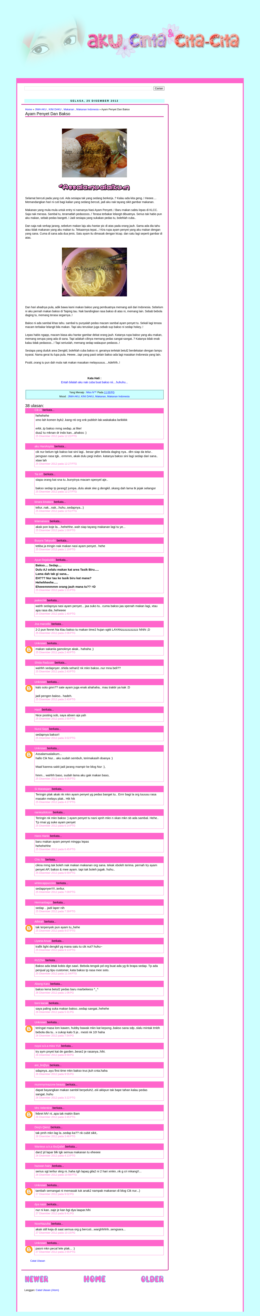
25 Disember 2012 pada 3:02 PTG (55, 737)
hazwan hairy (43, 1165)
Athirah (39, 921)
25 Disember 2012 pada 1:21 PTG (55, 590)
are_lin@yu (42, 1065)
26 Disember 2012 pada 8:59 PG (55, 1054)
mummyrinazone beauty (50, 1084)
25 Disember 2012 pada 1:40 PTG (55, 613)
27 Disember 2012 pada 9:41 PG (55, 1213)
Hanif (38, 709)
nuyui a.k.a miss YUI (47, 1045)
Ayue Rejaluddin (45, 559)
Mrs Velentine (43, 1108)
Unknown (40, 643)
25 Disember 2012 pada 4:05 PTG (55, 778)
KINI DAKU (55, 109)
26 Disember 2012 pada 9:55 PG (55, 1074)
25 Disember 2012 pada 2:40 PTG (55, 652)
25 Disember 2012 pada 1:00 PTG (55, 530)
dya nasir (40, 1204)
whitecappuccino (45, 883)
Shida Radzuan (44, 662)
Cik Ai (38, 410)
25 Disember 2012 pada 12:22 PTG (56, 436)
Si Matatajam (43, 789)
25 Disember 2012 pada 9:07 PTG (55, 930)
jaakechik (40, 600)
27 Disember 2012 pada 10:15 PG (55, 1232)
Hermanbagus (43, 902)
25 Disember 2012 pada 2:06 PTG (55, 633)
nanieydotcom (43, 812)
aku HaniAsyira (44, 446)
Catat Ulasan (37, 1260)
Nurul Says (41, 729)
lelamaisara (42, 521)
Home (28, 109)
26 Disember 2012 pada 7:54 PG (55, 1035)
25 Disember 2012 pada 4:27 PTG (55, 802)
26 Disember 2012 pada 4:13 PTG (55, 1155)
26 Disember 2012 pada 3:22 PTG (55, 1097)
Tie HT (39, 474)
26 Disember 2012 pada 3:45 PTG (55, 1116)
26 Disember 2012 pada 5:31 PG (55, 1011)
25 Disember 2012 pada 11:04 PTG (56, 973)
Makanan (69, 109)
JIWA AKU (41, 109)
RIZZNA (40, 960)
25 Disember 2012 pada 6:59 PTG (55, 872)
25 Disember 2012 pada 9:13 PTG (55, 949)
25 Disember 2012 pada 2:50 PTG (55, 718)
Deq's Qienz (42, 1127)
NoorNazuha (43, 1223)
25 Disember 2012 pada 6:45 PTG (55, 849)
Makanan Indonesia (87, 109)
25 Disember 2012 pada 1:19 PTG (55, 549)
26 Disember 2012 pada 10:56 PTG (56, 1174)
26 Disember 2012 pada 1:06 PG (55, 992)
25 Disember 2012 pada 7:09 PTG (55, 891)
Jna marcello (43, 624)
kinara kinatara (44, 501)
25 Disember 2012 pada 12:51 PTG (56, 510)
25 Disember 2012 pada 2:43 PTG (55, 671)
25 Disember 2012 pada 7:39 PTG (55, 911)
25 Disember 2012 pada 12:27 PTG (56, 463)
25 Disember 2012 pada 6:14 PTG (55, 825)
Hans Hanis (42, 836)
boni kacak (41, 1003)
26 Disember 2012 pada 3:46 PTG (55, 1136)
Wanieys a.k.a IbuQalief (49, 1146)
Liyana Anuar (43, 940)
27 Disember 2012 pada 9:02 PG (55, 1194)
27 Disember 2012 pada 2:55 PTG (55, 1251)
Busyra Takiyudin (45, 540)
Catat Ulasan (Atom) (47, 1290)
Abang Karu (42, 983)
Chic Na (40, 859)
